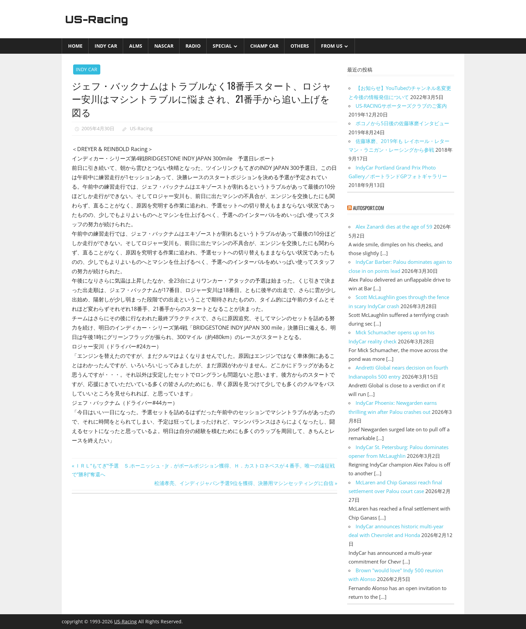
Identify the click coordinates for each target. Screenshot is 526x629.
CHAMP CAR (264, 46)
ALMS (135, 46)
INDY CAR (106, 46)
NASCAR (163, 46)
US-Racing (98, 19)
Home (75, 46)
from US (332, 46)
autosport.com (368, 207)
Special (222, 46)
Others (300, 46)
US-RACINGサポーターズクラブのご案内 (401, 105)
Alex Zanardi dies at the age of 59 (394, 226)
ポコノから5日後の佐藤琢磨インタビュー (402, 123)
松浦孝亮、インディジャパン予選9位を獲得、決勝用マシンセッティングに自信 (243, 483)
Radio (193, 46)
